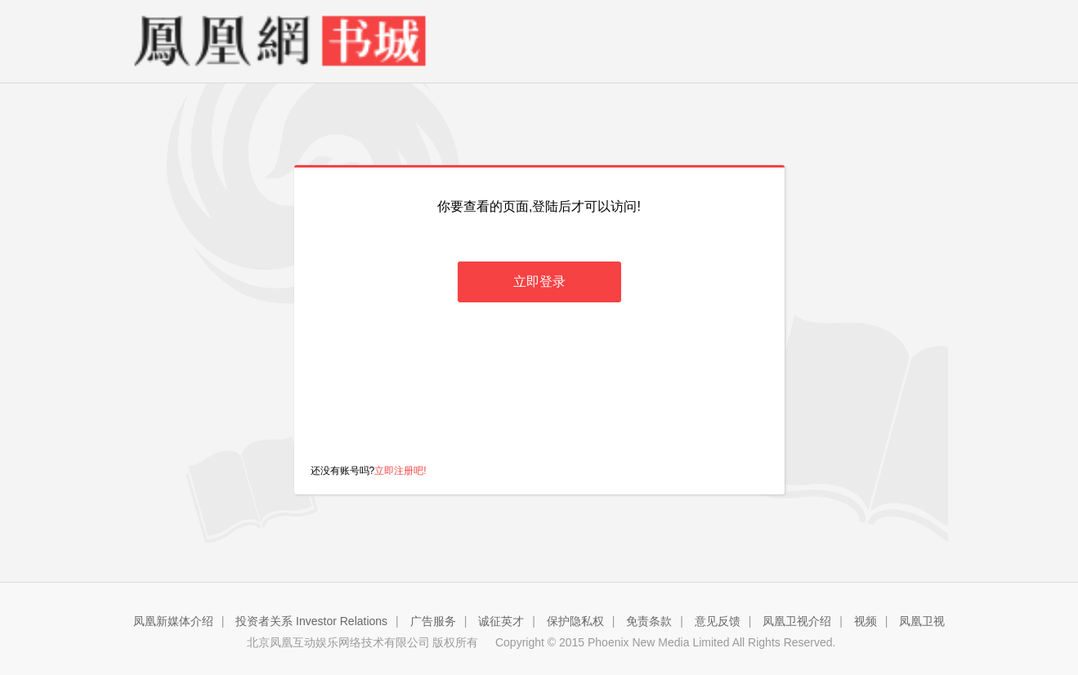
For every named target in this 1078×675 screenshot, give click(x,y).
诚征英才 (501, 621)
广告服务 (433, 621)
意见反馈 (717, 621)
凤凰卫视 (922, 621)
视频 (865, 621)
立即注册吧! (400, 470)
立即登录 (539, 281)
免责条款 (649, 621)
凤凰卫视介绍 (797, 621)
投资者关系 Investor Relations (311, 621)
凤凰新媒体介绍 (173, 621)
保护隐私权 (575, 621)
